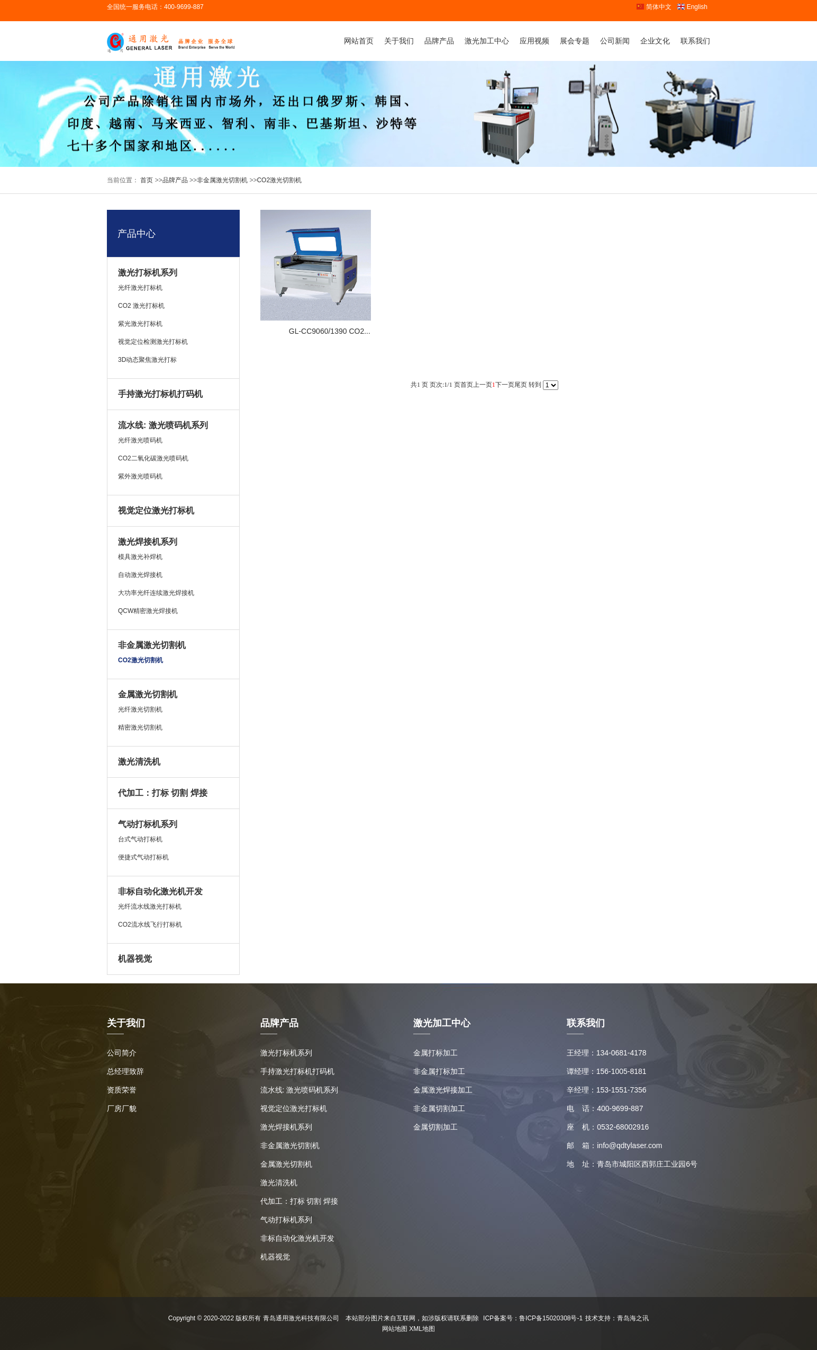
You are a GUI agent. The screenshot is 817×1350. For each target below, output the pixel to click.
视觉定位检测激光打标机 (153, 341)
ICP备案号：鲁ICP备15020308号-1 (533, 1318)
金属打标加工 (435, 1053)
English (692, 7)
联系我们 (695, 41)
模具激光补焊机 (140, 557)
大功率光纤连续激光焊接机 (156, 593)
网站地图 (394, 1329)
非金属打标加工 (439, 1071)
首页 (146, 180)
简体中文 (653, 7)
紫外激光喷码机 (140, 476)
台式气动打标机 (140, 839)
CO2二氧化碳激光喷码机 (153, 458)
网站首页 (359, 41)
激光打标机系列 (147, 272)
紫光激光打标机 (140, 323)
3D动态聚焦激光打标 (147, 359)
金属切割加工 (435, 1127)
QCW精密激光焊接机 (148, 611)
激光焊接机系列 (147, 541)
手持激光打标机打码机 (160, 393)
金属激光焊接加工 (443, 1090)
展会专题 (574, 41)
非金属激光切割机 (222, 180)
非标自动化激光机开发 (160, 891)
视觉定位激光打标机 (156, 510)
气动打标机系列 (147, 824)
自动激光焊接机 (140, 575)
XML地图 (422, 1329)
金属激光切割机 (147, 694)
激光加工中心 (487, 41)
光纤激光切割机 (140, 709)
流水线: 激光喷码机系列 (163, 425)
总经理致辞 (125, 1071)
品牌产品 (439, 41)
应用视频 (534, 41)
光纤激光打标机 (140, 287)
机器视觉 (135, 958)
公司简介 (122, 1053)
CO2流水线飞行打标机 (150, 924)
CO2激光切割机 (279, 180)
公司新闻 (615, 41)
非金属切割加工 (439, 1108)
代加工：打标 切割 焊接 (162, 792)
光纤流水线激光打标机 (149, 906)
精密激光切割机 (140, 727)
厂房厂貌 (122, 1108)
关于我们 (399, 41)
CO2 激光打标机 (141, 305)
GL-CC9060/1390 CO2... (329, 331)
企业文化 (655, 41)
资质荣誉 (122, 1090)
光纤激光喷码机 (140, 440)
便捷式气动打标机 (143, 857)
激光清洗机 (139, 761)
